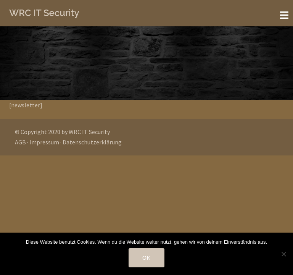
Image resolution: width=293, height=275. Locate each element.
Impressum (44, 142)
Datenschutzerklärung (92, 142)
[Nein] (283, 254)
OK (146, 258)
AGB (20, 142)
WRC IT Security (44, 12)
